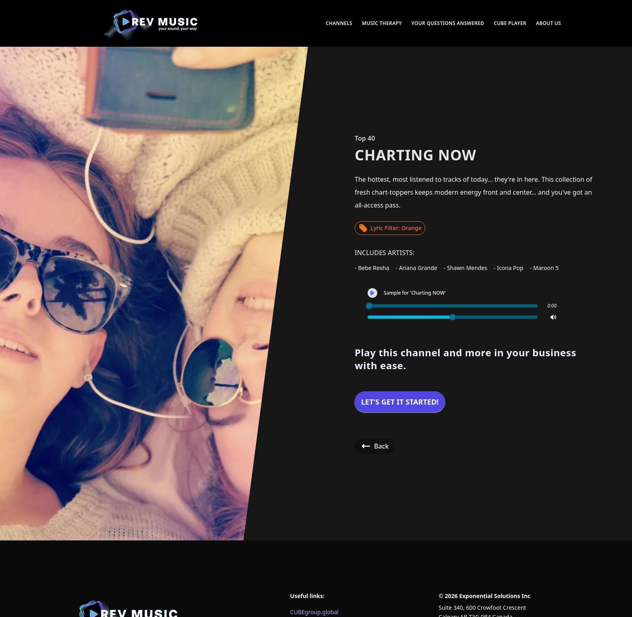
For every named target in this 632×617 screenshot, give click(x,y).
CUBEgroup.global (314, 612)
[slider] (369, 306)
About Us (548, 23)
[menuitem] (151, 23)
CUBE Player (510, 23)
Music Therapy (382, 23)
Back (375, 446)
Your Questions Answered (448, 23)
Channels (339, 23)
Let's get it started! (400, 402)
